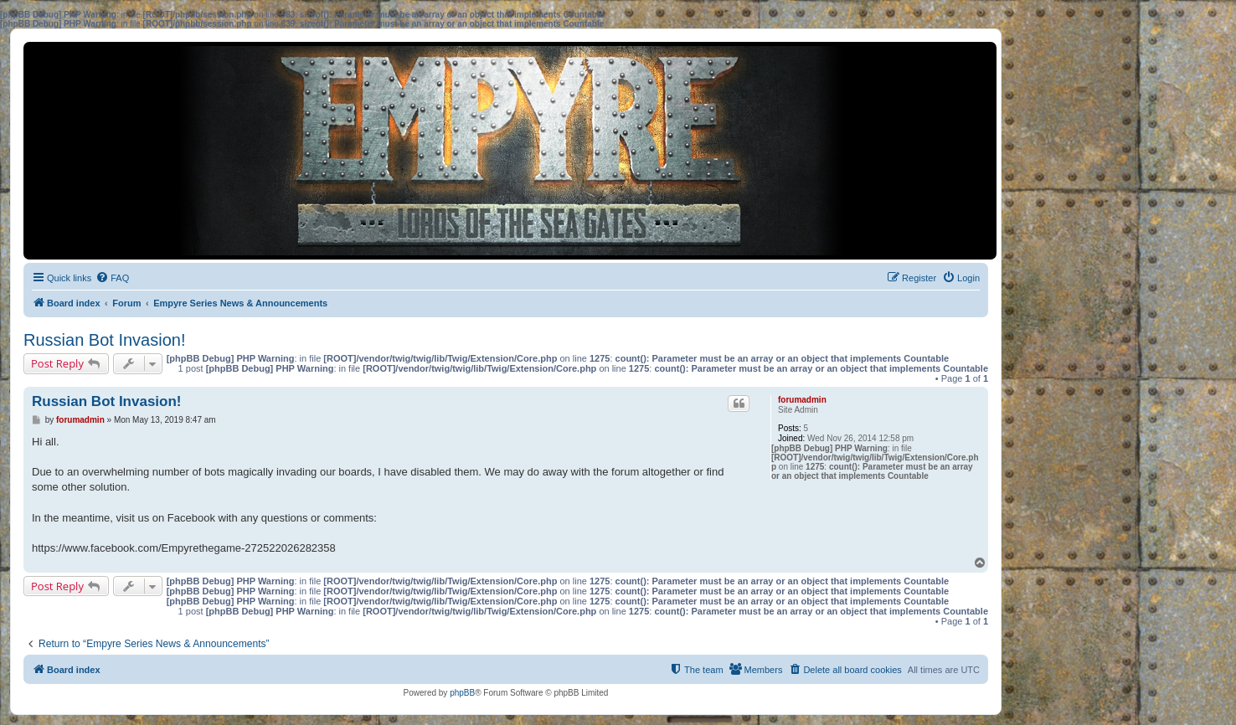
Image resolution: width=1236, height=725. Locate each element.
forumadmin (802, 399)
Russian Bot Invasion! (104, 340)
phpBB (462, 692)
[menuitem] (112, 278)
